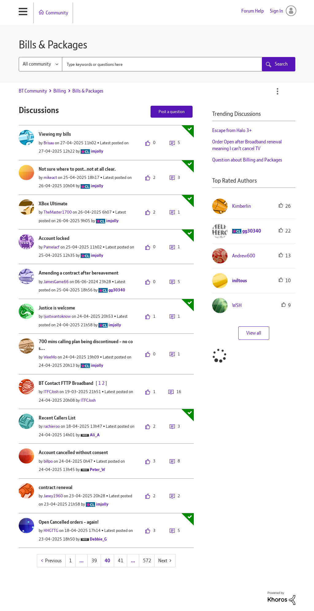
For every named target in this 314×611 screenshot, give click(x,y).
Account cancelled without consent (73, 452)
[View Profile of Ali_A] (95, 435)
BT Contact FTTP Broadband (66, 383)
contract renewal (55, 487)
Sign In (276, 11)
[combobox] (168, 64)
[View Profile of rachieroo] (52, 426)
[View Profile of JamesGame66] (56, 281)
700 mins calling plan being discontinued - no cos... (86, 345)
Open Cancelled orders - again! (69, 522)
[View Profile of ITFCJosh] (51, 391)
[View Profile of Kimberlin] (241, 206)
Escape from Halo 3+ (232, 130)
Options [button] (277, 91)
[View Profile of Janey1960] (53, 496)
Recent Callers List (57, 418)
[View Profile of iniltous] (239, 280)
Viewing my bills (55, 134)
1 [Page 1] (70, 560)
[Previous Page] (51, 560)
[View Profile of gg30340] (117, 290)
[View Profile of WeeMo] (50, 357)
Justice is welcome (57, 308)
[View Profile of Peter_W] (97, 469)
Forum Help (252, 11)
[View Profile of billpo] (48, 461)
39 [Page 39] (94, 560)
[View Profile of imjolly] (97, 151)
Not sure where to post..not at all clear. (77, 169)
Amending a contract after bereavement (78, 273)
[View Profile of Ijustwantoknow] (57, 316)
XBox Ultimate (53, 203)
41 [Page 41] (120, 560)
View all (253, 333)
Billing (59, 91)
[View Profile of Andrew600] (243, 255)
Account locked (54, 238)
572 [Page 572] (147, 560)
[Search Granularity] (40, 64)
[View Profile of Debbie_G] (98, 539)
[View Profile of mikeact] (50, 177)
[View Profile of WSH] (237, 305)
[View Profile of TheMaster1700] (58, 212)
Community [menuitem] (57, 12)
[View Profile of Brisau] (49, 143)
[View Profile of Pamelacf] (51, 247)
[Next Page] (164, 560)
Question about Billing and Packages (247, 160)
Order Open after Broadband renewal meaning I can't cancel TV (247, 145)
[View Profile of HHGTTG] (51, 530)
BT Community (33, 91)
